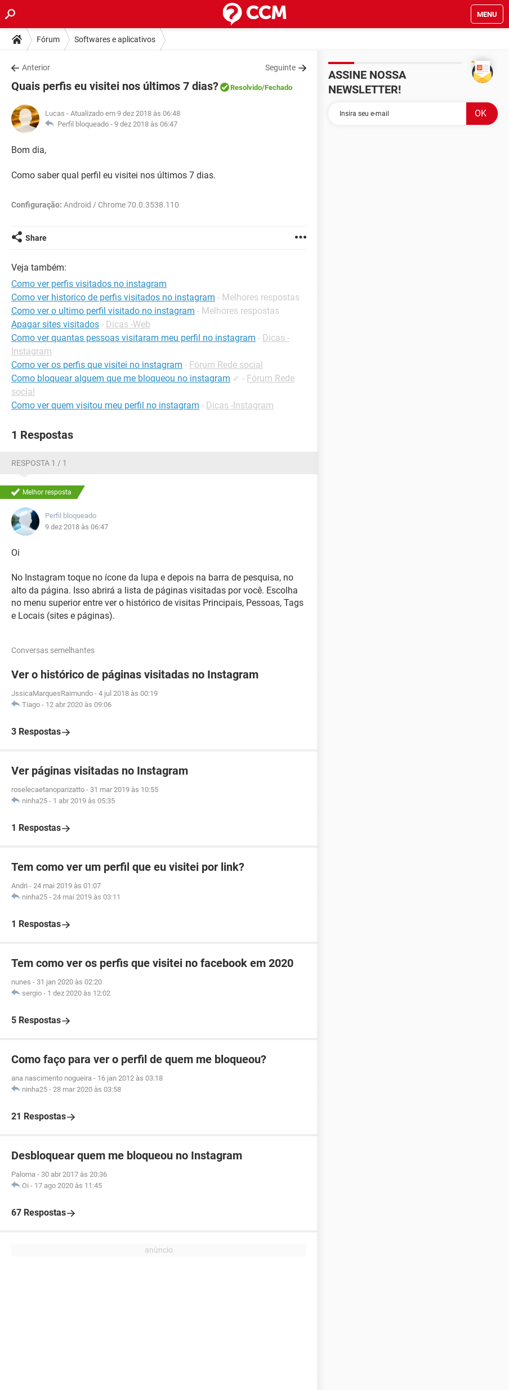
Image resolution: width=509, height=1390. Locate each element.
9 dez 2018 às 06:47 (145, 124)
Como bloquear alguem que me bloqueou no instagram (120, 378)
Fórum (48, 39)
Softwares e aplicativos (114, 39)
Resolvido (246, 87)
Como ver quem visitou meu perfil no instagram (105, 405)
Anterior (36, 67)
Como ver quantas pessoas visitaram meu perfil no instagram (133, 337)
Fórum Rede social (226, 364)
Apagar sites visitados (55, 324)
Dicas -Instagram (240, 405)
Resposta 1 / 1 (39, 462)
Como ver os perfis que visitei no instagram (96, 364)
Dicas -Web (128, 324)
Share (36, 237)
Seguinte (280, 67)
